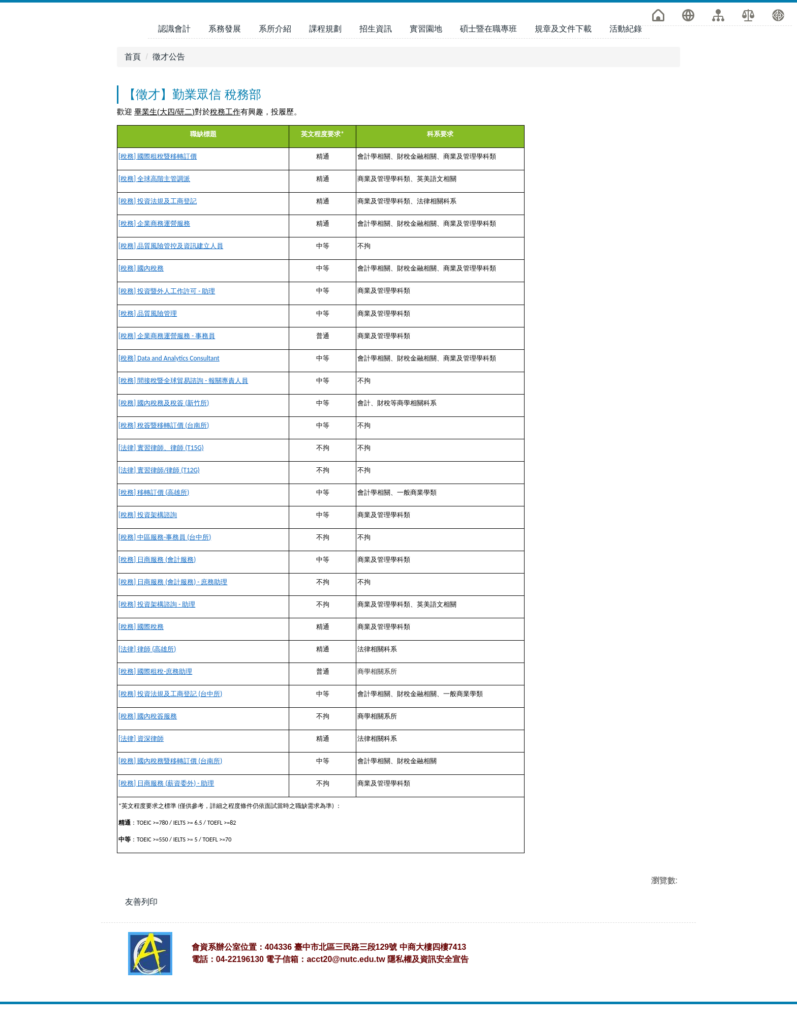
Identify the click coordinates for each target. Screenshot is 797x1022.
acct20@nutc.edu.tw (345, 977)
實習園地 (426, 16)
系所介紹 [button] (275, 16)
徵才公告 (168, 44)
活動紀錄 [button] (625, 16)
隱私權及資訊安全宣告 (428, 977)
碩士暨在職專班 (488, 16)
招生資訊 (375, 16)
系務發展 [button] (224, 16)
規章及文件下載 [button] (563, 16)
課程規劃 (325, 16)
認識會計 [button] (174, 16)
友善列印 (141, 889)
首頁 (133, 44)
